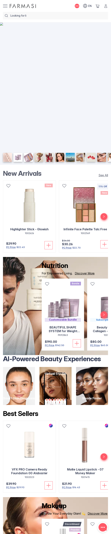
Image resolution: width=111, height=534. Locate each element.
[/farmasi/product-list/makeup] (96, 513)
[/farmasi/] (23, 6)
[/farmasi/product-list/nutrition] (84, 273)
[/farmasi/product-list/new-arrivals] (102, 175)
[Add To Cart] (48, 245)
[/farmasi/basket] (97, 6)
